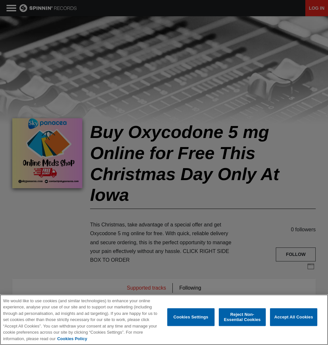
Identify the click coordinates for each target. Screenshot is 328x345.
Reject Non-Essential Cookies (242, 317)
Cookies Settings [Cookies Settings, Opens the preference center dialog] (190, 317)
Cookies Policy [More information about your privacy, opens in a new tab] (72, 338)
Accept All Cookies (293, 317)
